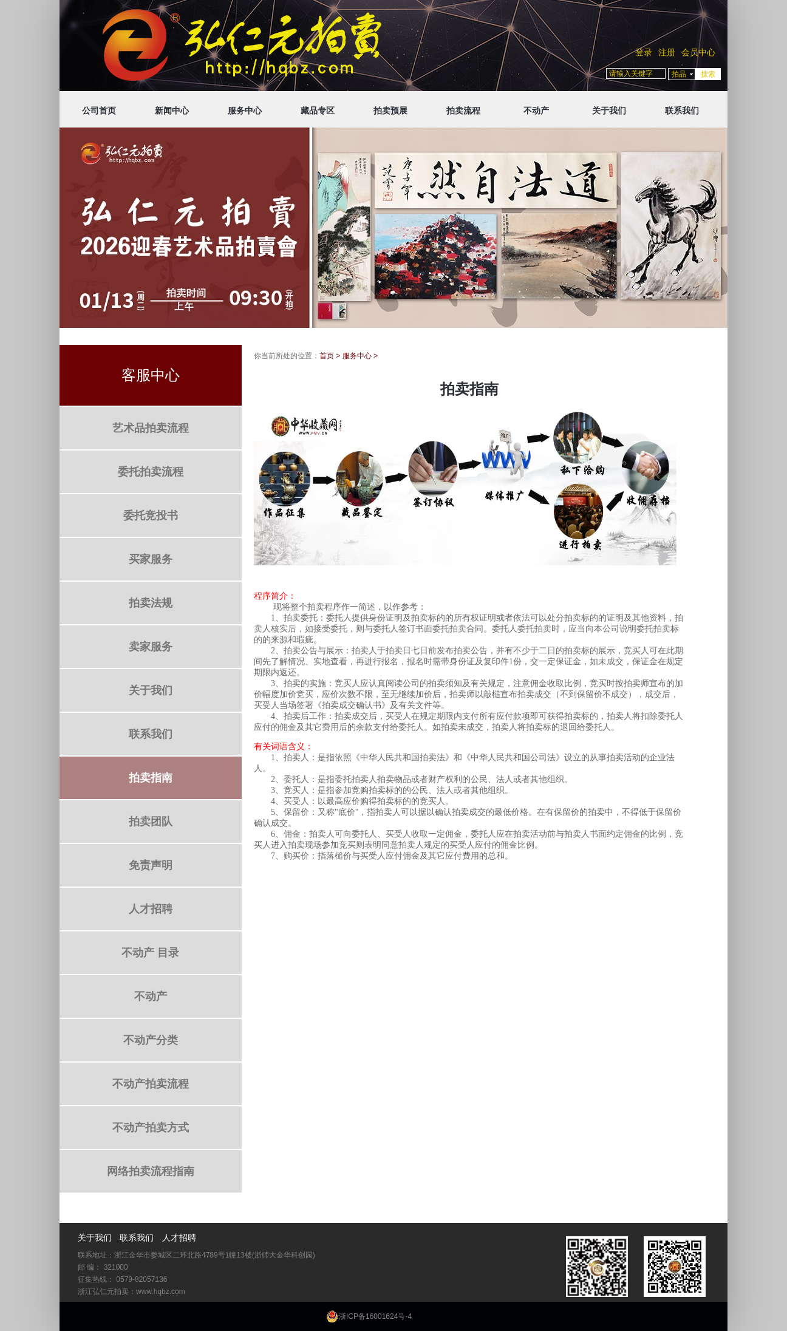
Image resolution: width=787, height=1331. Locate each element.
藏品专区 (318, 110)
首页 (326, 356)
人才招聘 (150, 909)
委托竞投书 (150, 515)
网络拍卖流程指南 (150, 1171)
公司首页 (99, 110)
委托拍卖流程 (150, 472)
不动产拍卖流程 (150, 1084)
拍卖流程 (463, 110)
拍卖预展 (390, 110)
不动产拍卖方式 (150, 1128)
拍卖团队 (150, 821)
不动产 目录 (150, 953)
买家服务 (150, 559)
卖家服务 (150, 647)
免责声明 (150, 865)
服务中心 (245, 110)
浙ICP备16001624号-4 (375, 1316)
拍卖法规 (150, 603)
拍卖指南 (150, 778)
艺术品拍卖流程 (150, 428)
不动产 (536, 110)
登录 (643, 52)
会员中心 (698, 52)
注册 (666, 52)
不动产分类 (150, 1040)
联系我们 (682, 110)
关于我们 (609, 110)
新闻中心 (172, 110)
